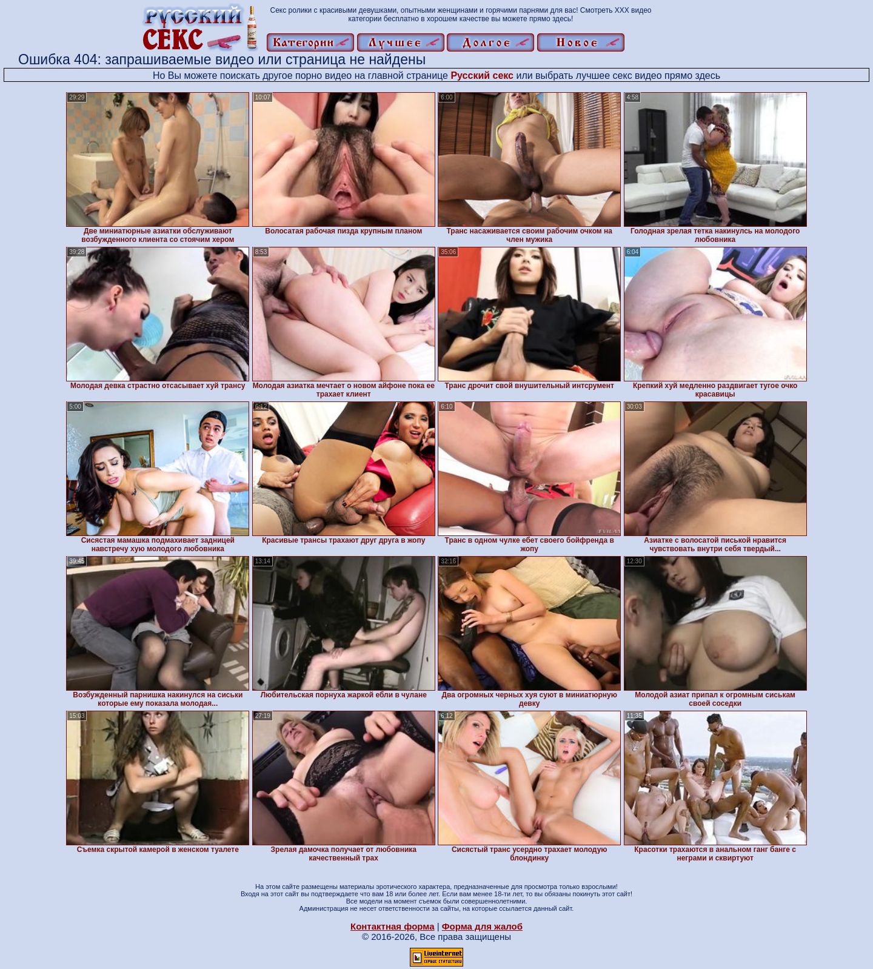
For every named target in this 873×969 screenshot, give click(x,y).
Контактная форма (392, 926)
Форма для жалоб (482, 926)
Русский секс (481, 75)
